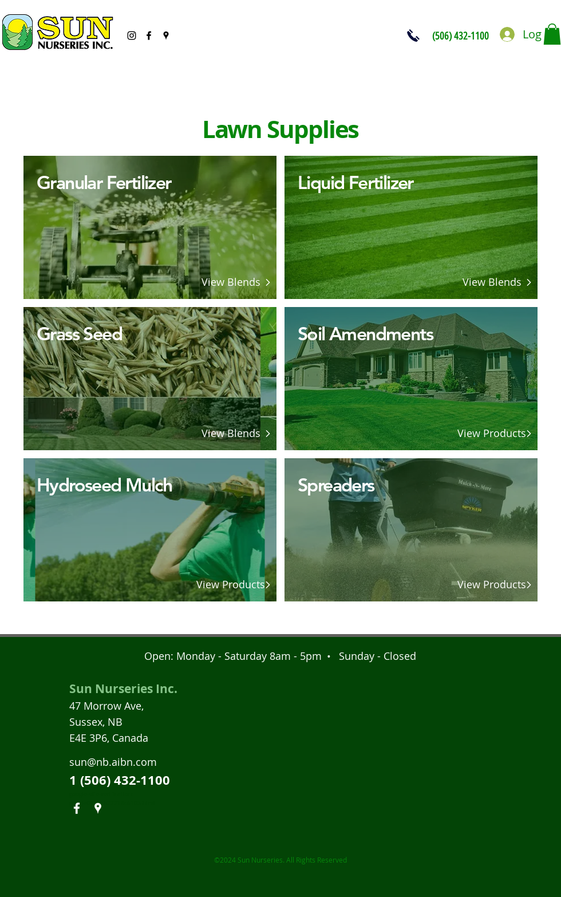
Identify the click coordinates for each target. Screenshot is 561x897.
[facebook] (149, 35)
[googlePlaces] (166, 35)
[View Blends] (230, 282)
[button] (552, 34)
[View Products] (230, 585)
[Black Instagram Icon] (131, 35)
